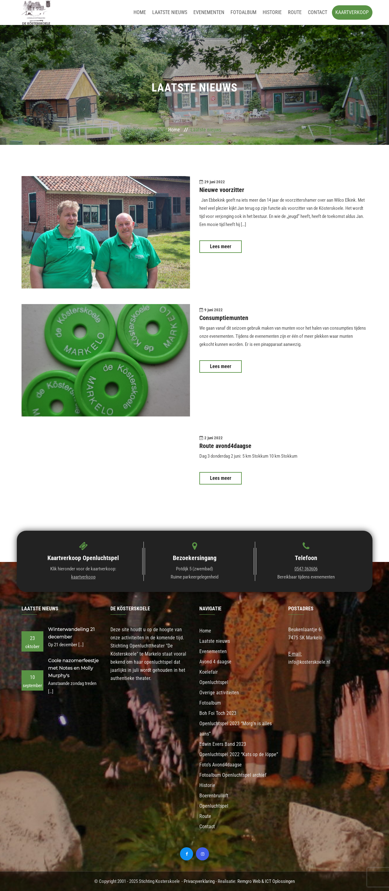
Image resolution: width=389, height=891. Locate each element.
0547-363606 (306, 569)
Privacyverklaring (199, 881)
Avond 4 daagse (215, 662)
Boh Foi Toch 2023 (217, 713)
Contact (317, 12)
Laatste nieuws (169, 12)
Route (295, 12)
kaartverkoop (83, 577)
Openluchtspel (213, 682)
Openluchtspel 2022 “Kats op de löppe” (238, 754)
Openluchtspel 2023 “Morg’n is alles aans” (235, 729)
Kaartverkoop (352, 12)
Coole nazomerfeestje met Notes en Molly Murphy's (73, 667)
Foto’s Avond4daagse (220, 765)
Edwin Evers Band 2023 (222, 744)
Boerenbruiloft (213, 796)
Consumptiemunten (223, 318)
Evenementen (208, 12)
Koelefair (208, 672)
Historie (272, 12)
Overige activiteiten (219, 693)
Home (140, 12)
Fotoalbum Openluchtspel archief (232, 775)
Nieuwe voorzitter (221, 190)
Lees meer (220, 246)
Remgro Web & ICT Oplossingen (266, 881)
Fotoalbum (243, 12)
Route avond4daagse (225, 446)
